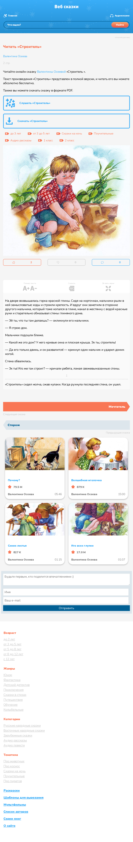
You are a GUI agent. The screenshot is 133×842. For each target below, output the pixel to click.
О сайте (9, 826)
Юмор (8, 675)
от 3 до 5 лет (12, 644)
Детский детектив (17, 685)
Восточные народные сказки (24, 730)
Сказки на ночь (15, 771)
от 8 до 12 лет (13, 654)
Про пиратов (13, 781)
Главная (12, 15)
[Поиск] (66, 24)
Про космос (12, 766)
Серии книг (12, 819)
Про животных (14, 761)
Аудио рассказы (15, 740)
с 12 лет (9, 659)
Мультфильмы (15, 805)
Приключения (14, 690)
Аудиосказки (122, 15)
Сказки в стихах (15, 695)
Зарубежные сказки (18, 735)
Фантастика (12, 680)
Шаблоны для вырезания (24, 797)
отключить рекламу (122, 37)
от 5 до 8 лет (12, 649)
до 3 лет (9, 639)
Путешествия (13, 700)
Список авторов (16, 812)
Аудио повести (14, 745)
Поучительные (14, 776)
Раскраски (12, 790)
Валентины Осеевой (51, 72)
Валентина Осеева (15, 56)
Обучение (11, 705)
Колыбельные (13, 710)
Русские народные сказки (22, 725)
